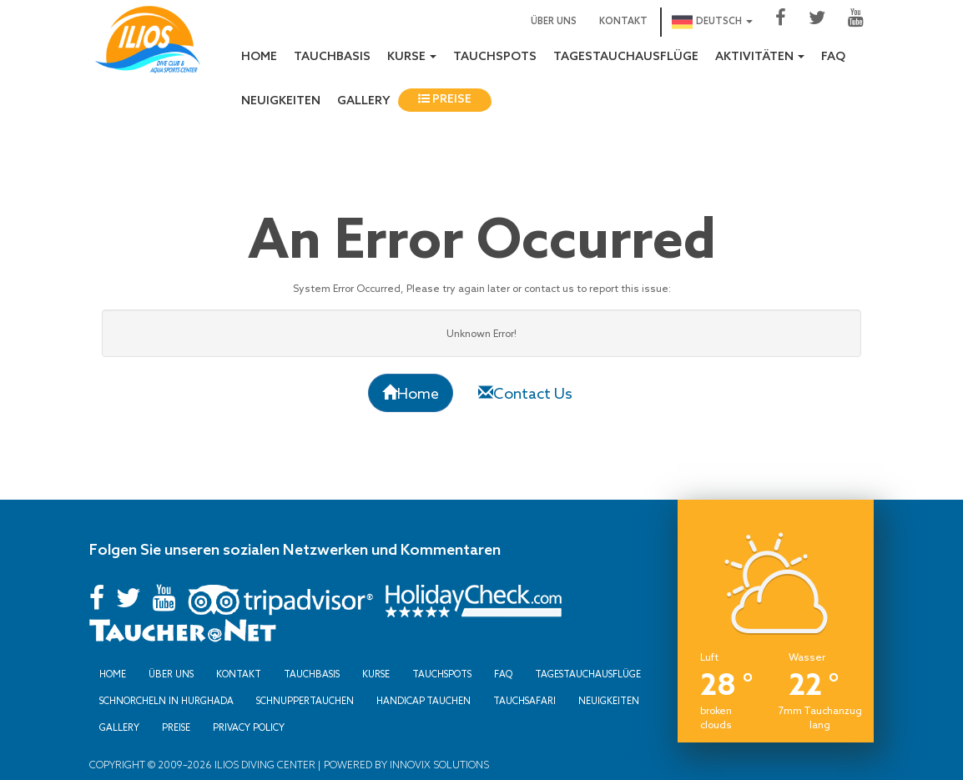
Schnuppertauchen (305, 701)
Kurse (376, 674)
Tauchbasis (332, 57)
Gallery (363, 101)
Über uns (554, 22)
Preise (444, 100)
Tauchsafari (524, 701)
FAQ (833, 57)
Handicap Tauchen (423, 701)
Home (259, 57)
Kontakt (623, 22)
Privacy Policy (249, 727)
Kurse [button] (411, 57)
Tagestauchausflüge (625, 57)
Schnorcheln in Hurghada (166, 701)
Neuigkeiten (280, 101)
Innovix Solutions (438, 764)
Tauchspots (495, 57)
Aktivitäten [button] (759, 57)
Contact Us (525, 393)
